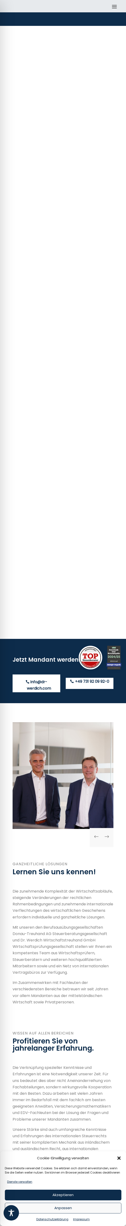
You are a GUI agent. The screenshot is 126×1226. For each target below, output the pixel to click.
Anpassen (63, 1207)
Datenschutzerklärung (52, 1219)
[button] (119, 1158)
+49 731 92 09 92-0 (92, 681)
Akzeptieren (63, 1194)
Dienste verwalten (19, 1182)
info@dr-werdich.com (39, 685)
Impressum (81, 1219)
